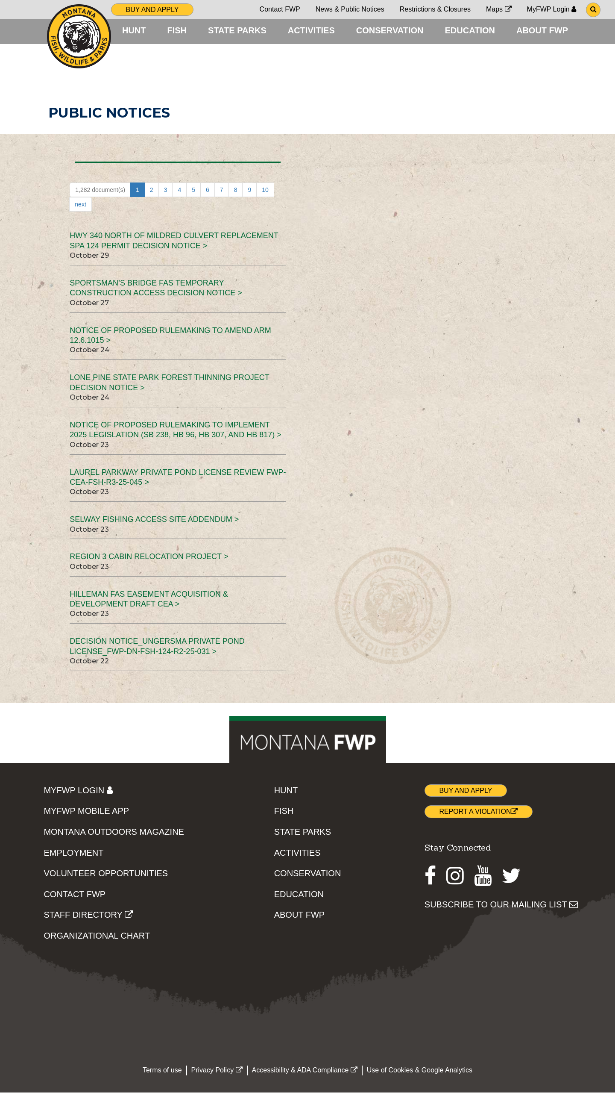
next (80, 230)
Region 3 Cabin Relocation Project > (149, 583)
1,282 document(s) (100, 216)
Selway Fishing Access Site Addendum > (154, 546)
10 (265, 216)
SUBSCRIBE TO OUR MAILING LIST (501, 931)
